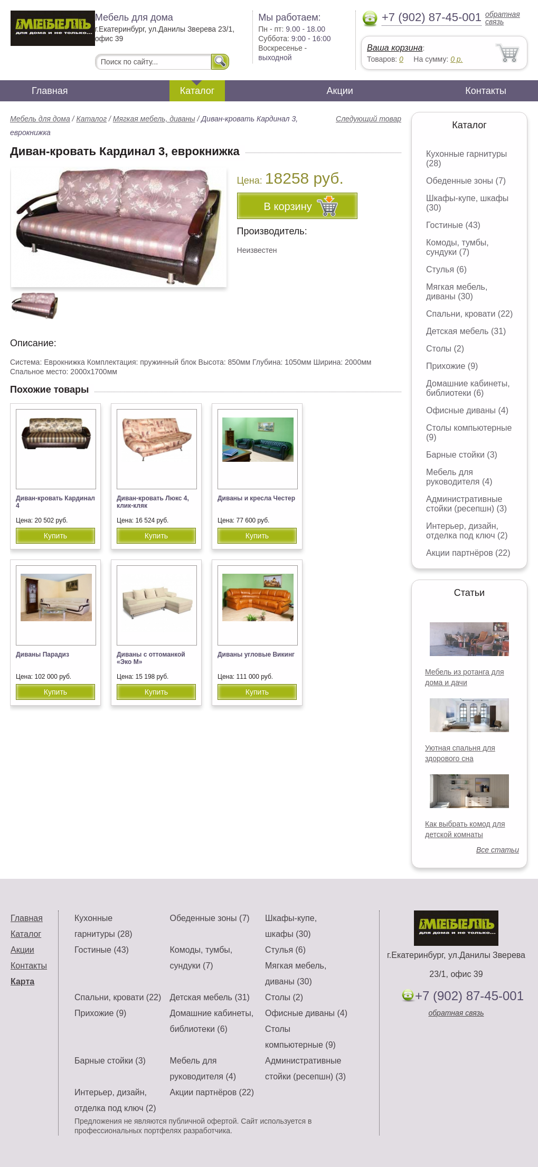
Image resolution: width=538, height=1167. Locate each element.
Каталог (197, 91)
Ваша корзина (394, 47)
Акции (340, 91)
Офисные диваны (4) (467, 410)
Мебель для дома (40, 119)
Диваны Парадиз (42, 654)
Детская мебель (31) (466, 331)
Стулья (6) (446, 269)
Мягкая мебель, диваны (154, 119)
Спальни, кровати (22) (469, 313)
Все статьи (497, 850)
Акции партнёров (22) (468, 552)
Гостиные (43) (453, 225)
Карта (22, 981)
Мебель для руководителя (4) (459, 477)
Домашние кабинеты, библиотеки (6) (468, 388)
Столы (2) (445, 348)
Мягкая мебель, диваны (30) (456, 291)
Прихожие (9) (452, 366)
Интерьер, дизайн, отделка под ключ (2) (467, 530)
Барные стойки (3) (461, 454)
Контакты (485, 91)
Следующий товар (368, 119)
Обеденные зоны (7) (466, 180)
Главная (50, 91)
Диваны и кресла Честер (256, 498)
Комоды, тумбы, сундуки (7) (457, 247)
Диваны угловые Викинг (256, 654)
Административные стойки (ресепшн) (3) (466, 504)
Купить (55, 536)
